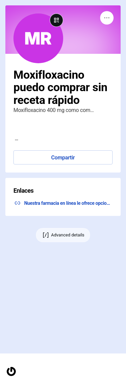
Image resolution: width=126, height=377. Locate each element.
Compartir (63, 157)
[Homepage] (11, 371)
